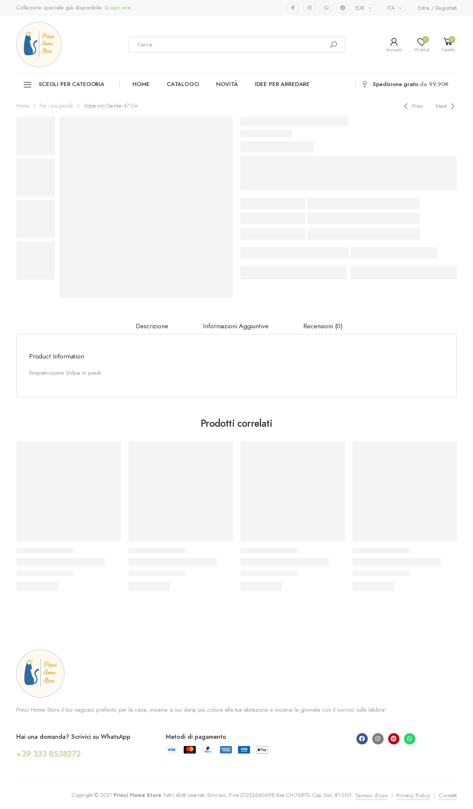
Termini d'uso (371, 795)
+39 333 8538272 (48, 753)
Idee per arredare (282, 84)
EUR (360, 8)
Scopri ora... (119, 8)
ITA (391, 8)
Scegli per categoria (63, 84)
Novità (227, 84)
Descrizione (152, 326)
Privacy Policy (413, 795)
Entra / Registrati (437, 8)
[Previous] (412, 106)
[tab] (151, 326)
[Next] (446, 106)
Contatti (448, 795)
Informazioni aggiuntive (235, 326)
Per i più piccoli (56, 105)
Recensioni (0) (323, 326)
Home (140, 84)
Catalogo (183, 84)
